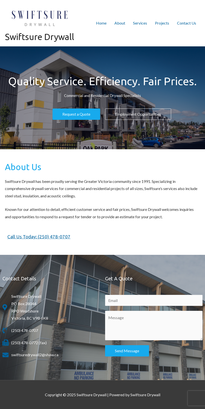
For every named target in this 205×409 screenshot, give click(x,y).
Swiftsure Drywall (39, 37)
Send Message (127, 350)
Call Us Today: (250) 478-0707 (38, 236)
